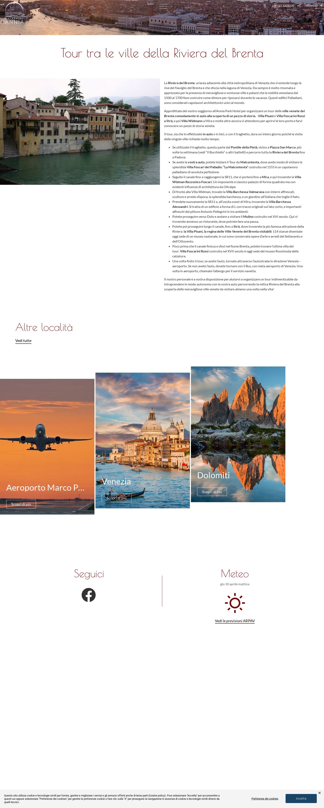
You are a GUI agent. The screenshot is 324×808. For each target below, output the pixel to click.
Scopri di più (21, 504)
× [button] (319, 793)
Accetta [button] (301, 798)
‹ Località (162, 36)
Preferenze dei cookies (264, 798)
